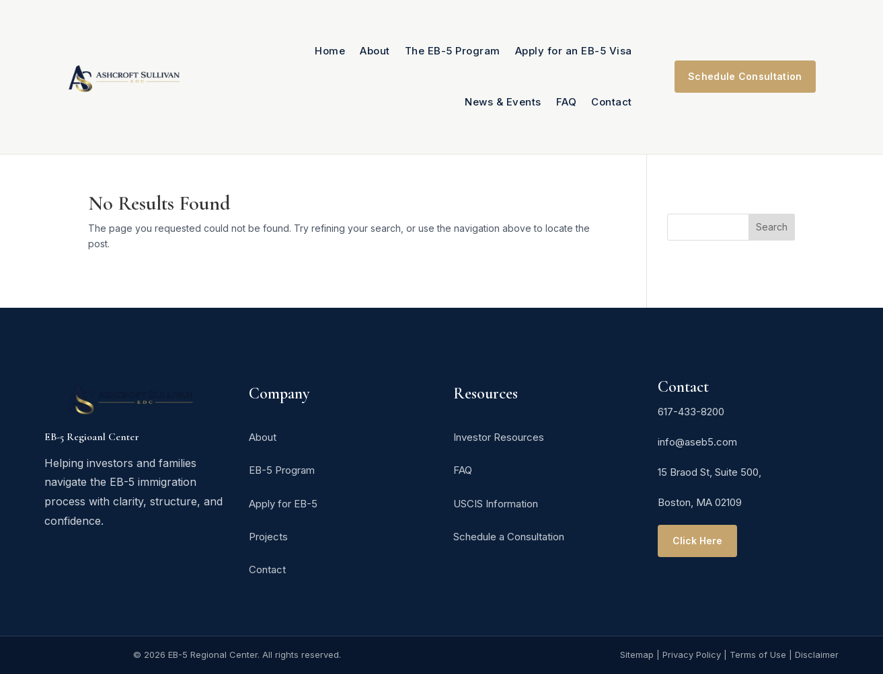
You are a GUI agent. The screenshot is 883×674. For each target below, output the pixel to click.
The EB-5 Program (452, 50)
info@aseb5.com (697, 441)
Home (330, 50)
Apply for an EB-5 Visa (573, 50)
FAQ (566, 101)
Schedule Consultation (745, 76)
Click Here (697, 540)
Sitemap (637, 654)
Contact (611, 101)
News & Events (503, 101)
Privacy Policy (691, 654)
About (375, 50)
